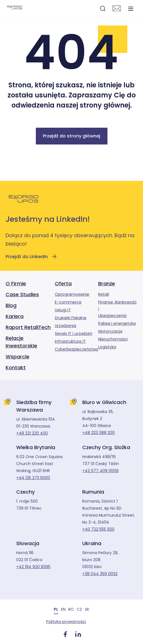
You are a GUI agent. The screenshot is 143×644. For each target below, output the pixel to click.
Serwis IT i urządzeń (73, 333)
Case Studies (22, 294)
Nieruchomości (113, 339)
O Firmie (16, 283)
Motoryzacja (110, 331)
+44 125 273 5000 (33, 477)
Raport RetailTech (28, 327)
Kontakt (16, 367)
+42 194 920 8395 (33, 567)
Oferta (63, 283)
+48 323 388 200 (98, 432)
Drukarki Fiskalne (70, 318)
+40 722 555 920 (98, 529)
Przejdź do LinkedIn (31, 256)
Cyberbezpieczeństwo (76, 349)
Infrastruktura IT (70, 341)
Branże (106, 283)
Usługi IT (63, 310)
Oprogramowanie (72, 294)
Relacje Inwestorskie (21, 342)
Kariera (15, 316)
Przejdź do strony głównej (71, 136)
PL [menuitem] (56, 609)
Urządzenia (65, 325)
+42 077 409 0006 (100, 470)
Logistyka (107, 347)
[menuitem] (56, 609)
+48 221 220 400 (32, 433)
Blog (11, 305)
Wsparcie (17, 356)
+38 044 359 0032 (100, 574)
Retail (103, 294)
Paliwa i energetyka (117, 323)
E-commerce (68, 302)
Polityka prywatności (65, 621)
